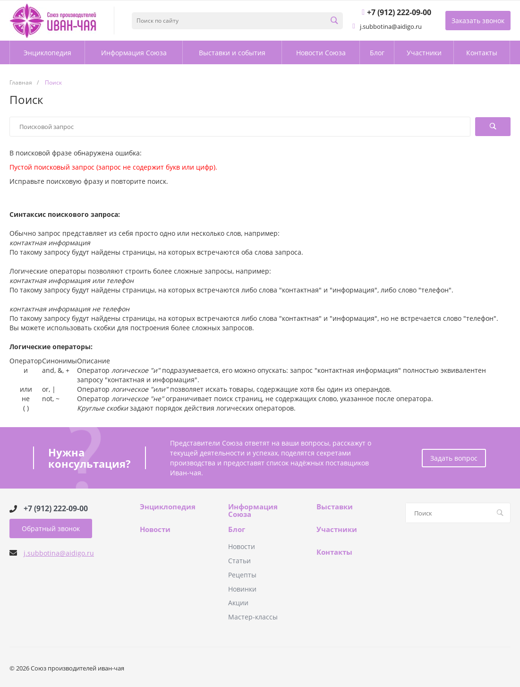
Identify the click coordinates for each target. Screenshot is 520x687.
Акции (238, 602)
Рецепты (242, 574)
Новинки (242, 588)
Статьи (239, 560)
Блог (236, 529)
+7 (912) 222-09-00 (56, 508)
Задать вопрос (453, 458)
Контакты (334, 552)
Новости (155, 529)
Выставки (334, 507)
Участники (336, 529)
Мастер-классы (253, 616)
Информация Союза (253, 510)
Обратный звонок (51, 528)
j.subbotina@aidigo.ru (59, 553)
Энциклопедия (168, 507)
